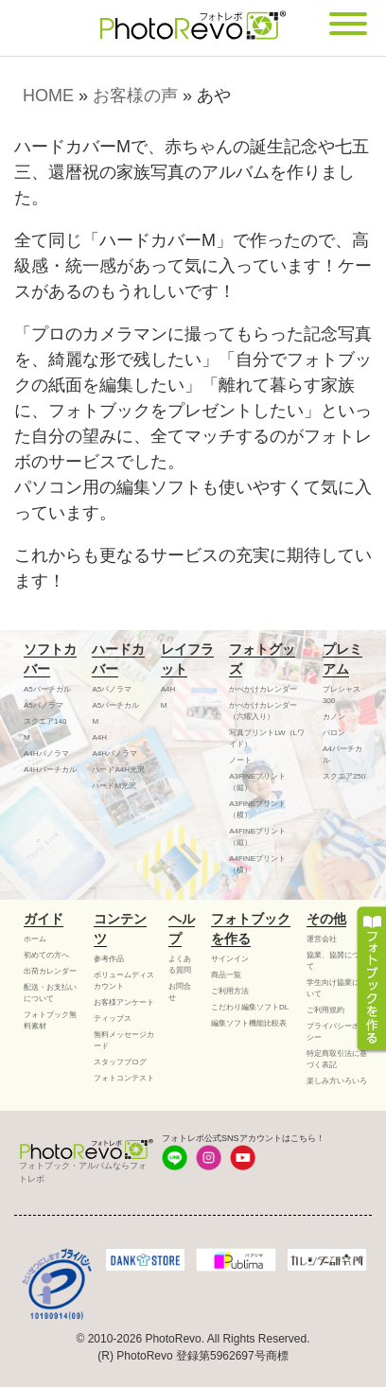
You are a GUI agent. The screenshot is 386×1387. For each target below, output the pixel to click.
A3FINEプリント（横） (257, 809)
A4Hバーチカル (50, 769)
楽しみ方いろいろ (337, 1081)
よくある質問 (179, 964)
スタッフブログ (120, 1062)
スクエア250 (344, 776)
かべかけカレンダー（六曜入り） (263, 711)
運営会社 (322, 939)
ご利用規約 (325, 1010)
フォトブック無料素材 (50, 1020)
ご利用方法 (230, 991)
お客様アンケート (124, 1002)
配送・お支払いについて (50, 993)
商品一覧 (226, 975)
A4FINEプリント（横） (257, 864)
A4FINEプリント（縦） (257, 837)
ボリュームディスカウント (124, 981)
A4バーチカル (342, 754)
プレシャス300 (341, 695)
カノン (334, 716)
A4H (99, 737)
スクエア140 (45, 721)
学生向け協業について (337, 988)
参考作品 (109, 959)
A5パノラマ (43, 705)
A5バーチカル (47, 689)
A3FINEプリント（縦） (257, 782)
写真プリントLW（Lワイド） (267, 738)
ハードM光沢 (114, 785)
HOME (48, 95)
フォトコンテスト (124, 1078)
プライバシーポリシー (337, 1032)
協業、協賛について (337, 961)
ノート (240, 760)
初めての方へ (46, 955)
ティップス (113, 1018)
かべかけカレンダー (263, 689)
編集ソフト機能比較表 (249, 1023)
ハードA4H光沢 (118, 769)
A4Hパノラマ (46, 753)
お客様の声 (135, 95)
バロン (334, 733)
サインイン (230, 959)
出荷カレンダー (50, 971)
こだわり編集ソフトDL (250, 1007)
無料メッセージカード (124, 1040)
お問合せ (179, 992)
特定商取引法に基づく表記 (337, 1059)
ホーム (35, 939)
